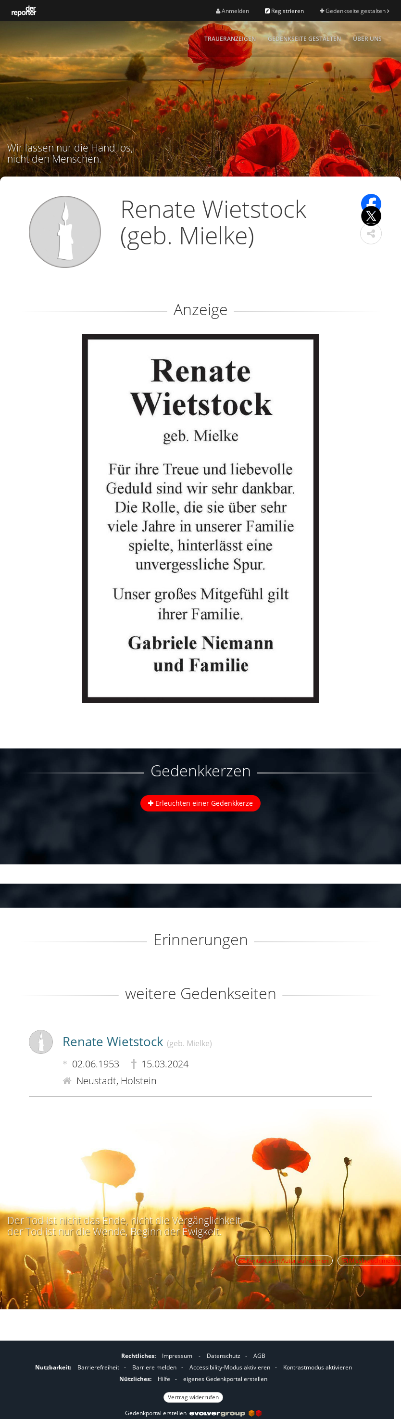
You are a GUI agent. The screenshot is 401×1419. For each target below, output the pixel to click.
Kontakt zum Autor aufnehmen (283, 1260)
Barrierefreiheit (98, 1367)
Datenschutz (223, 1356)
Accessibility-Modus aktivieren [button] (229, 1367)
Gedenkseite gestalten (354, 11)
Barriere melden (154, 1367)
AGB (259, 1356)
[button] (371, 233)
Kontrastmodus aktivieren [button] (317, 1367)
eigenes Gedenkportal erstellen (225, 1379)
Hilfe (164, 1379)
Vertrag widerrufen (193, 1397)
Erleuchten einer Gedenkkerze (200, 803)
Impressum (177, 1356)
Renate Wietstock (137, 1041)
